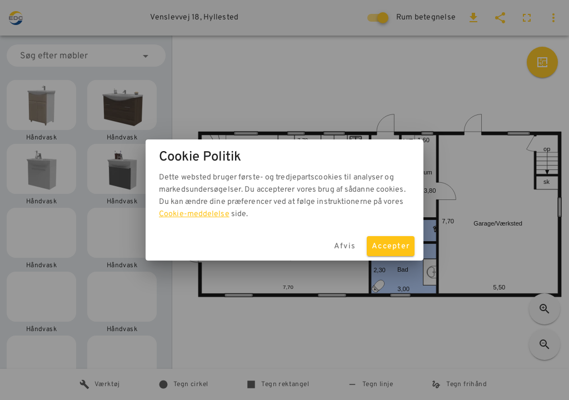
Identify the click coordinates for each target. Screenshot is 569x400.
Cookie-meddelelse (194, 214)
